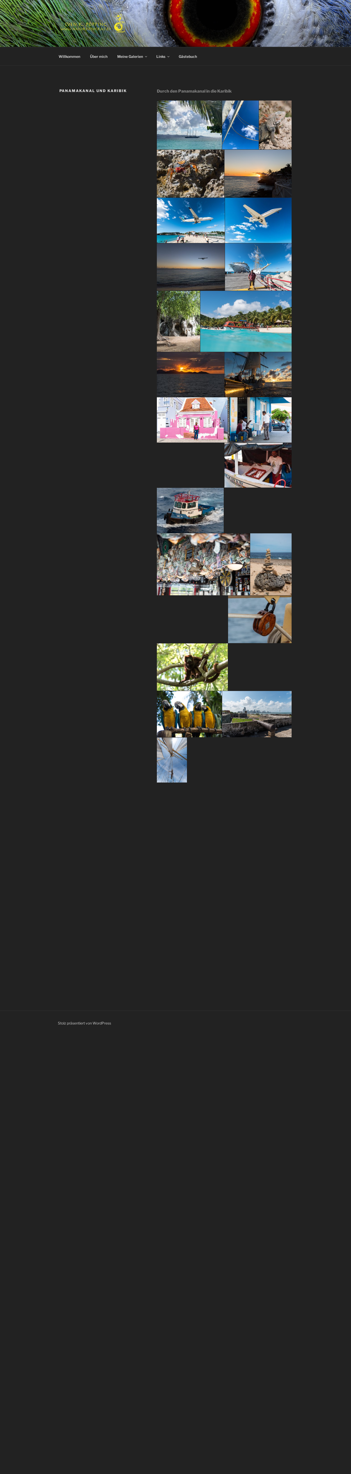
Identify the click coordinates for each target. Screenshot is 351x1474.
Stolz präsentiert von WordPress (84, 1023)
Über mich (98, 56)
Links (163, 56)
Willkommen (69, 56)
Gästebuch (188, 56)
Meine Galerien (132, 56)
